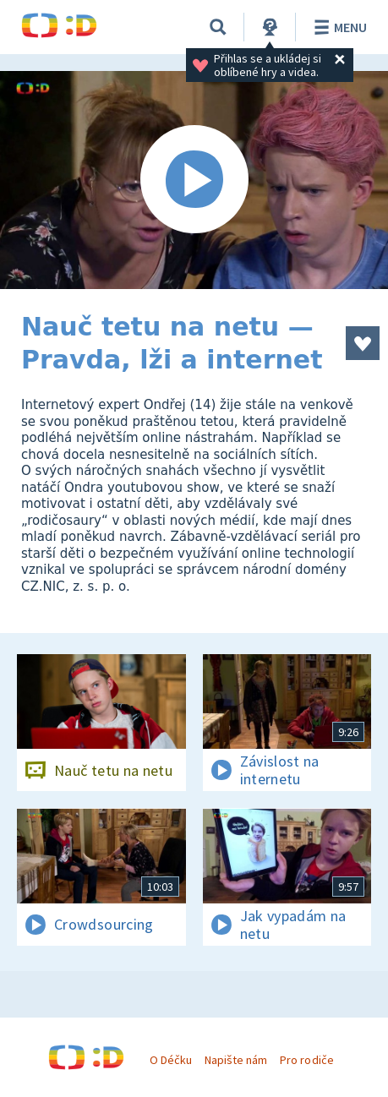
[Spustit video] (194, 180)
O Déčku (171, 1059)
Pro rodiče (306, 1059)
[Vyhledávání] (218, 27)
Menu (338, 27)
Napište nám (236, 1059)
